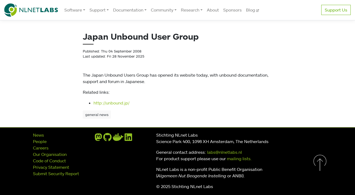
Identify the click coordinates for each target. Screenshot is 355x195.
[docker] (118, 138)
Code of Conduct (49, 160)
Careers (40, 148)
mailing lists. (239, 158)
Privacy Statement (51, 167)
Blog (251, 10)
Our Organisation (50, 154)
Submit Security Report (56, 173)
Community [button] (162, 10)
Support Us (336, 10)
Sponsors (232, 10)
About (213, 10)
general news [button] (97, 114)
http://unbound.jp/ (111, 103)
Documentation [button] (128, 10)
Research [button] (190, 10)
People (40, 141)
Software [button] (73, 10)
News (38, 135)
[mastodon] (98, 138)
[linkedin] (128, 138)
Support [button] (97, 10)
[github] (107, 138)
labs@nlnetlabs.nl (224, 152)
